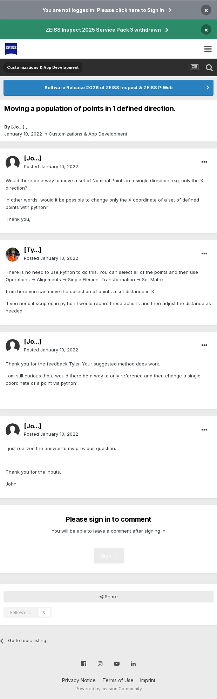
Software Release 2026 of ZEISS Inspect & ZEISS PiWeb (108, 87)
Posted (51, 166)
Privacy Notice (79, 680)
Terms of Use (118, 680)
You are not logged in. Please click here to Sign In (103, 10)
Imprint (147, 680)
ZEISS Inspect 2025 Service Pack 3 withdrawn (103, 30)
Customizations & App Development (88, 134)
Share (109, 596)
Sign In (108, 556)
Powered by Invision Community (108, 688)
